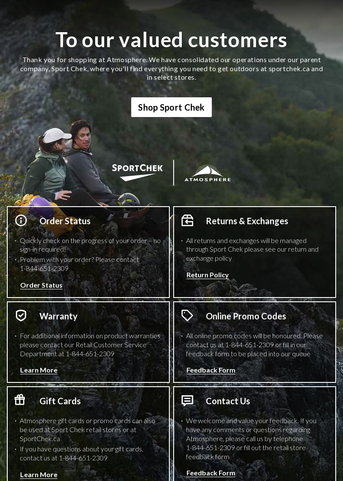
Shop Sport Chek (171, 107)
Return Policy (208, 275)
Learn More (38, 370)
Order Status (41, 285)
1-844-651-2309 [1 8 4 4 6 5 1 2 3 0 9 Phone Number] (44, 268)
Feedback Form (211, 370)
